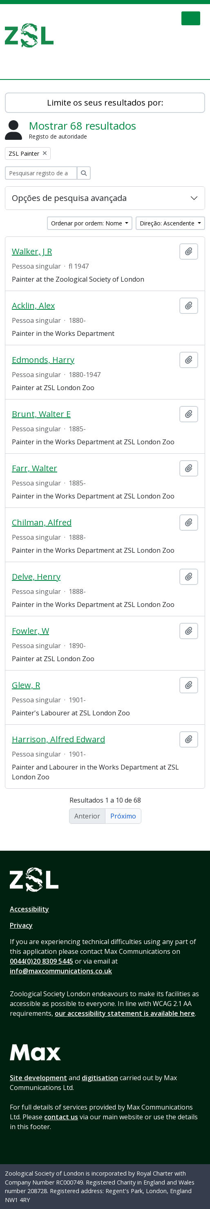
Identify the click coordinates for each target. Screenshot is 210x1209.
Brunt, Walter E (41, 414)
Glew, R (26, 685)
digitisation (100, 1077)
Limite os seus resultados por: (105, 102)
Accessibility (29, 909)
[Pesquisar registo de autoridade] (41, 173)
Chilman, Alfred (41, 522)
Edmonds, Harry (43, 360)
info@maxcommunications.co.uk (61, 970)
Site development (38, 1077)
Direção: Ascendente (168, 223)
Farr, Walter (34, 468)
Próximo (123, 816)
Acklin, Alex (33, 306)
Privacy (21, 925)
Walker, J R (32, 251)
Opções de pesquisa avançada (69, 197)
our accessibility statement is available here (125, 1013)
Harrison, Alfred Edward (58, 739)
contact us (61, 1116)
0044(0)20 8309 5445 (41, 961)
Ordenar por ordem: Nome (87, 223)
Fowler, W (30, 631)
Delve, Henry (36, 577)
